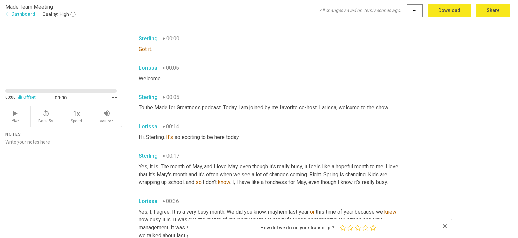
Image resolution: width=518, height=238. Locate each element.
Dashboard (20, 14)
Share (493, 10)
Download (449, 10)
